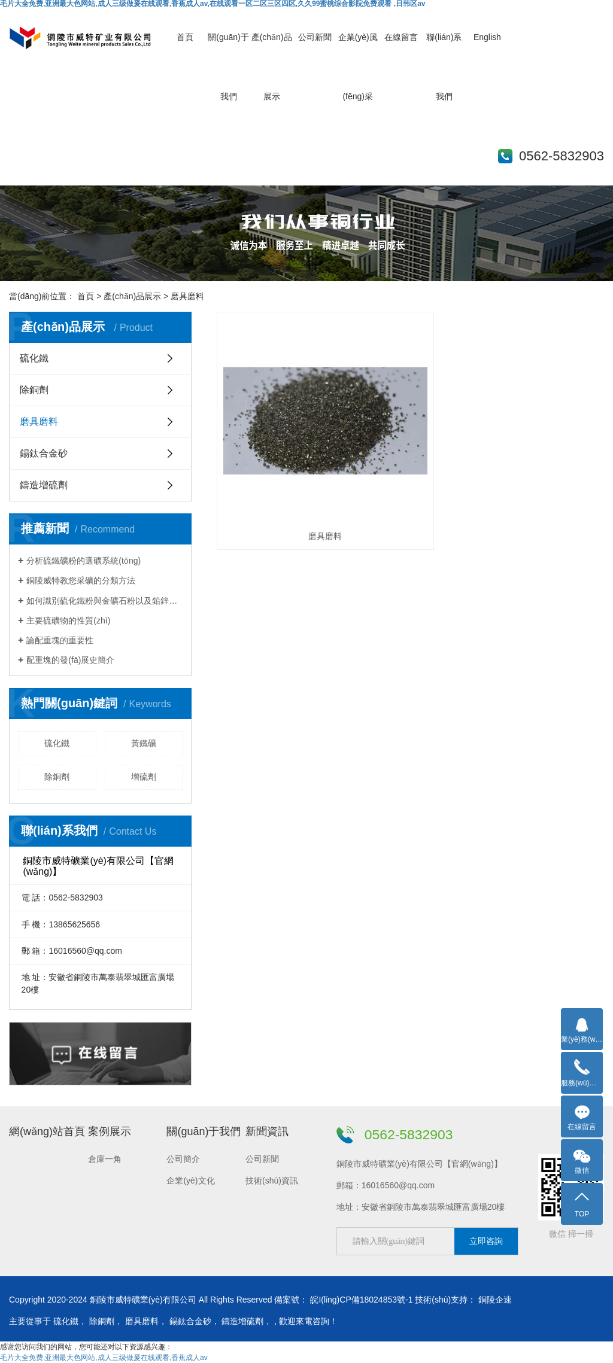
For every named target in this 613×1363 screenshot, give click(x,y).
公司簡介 (183, 1159)
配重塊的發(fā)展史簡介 (70, 660)
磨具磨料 (39, 421)
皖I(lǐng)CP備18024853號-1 (361, 1299)
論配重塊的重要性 (59, 640)
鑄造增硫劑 (44, 485)
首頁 (185, 37)
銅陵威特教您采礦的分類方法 (80, 580)
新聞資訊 (267, 1131)
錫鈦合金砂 (44, 453)
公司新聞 (315, 37)
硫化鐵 (34, 358)
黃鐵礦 (143, 743)
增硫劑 (143, 776)
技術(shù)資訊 (271, 1180)
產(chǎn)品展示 (132, 296)
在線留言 (401, 37)
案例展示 (109, 1131)
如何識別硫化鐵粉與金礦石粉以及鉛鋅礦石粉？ (104, 601)
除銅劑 (34, 390)
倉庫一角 (105, 1159)
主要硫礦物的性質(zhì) (68, 620)
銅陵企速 (495, 1299)
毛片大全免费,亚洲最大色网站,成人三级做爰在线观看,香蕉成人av (104, 1357)
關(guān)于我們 (203, 1131)
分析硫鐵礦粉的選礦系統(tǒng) (83, 560)
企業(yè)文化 (190, 1180)
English (487, 37)
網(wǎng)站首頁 (47, 1131)
